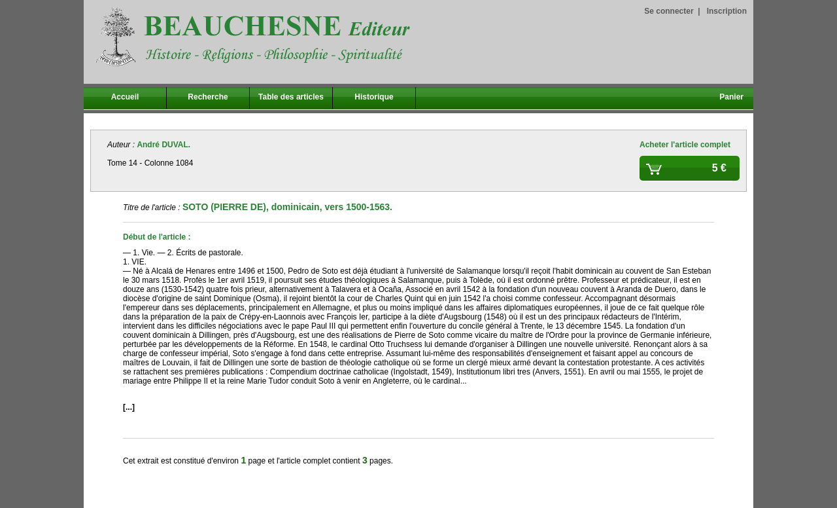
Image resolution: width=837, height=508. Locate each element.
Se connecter (668, 11)
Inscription (727, 11)
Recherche (208, 96)
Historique (373, 96)
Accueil (125, 96)
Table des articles (291, 96)
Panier (731, 96)
